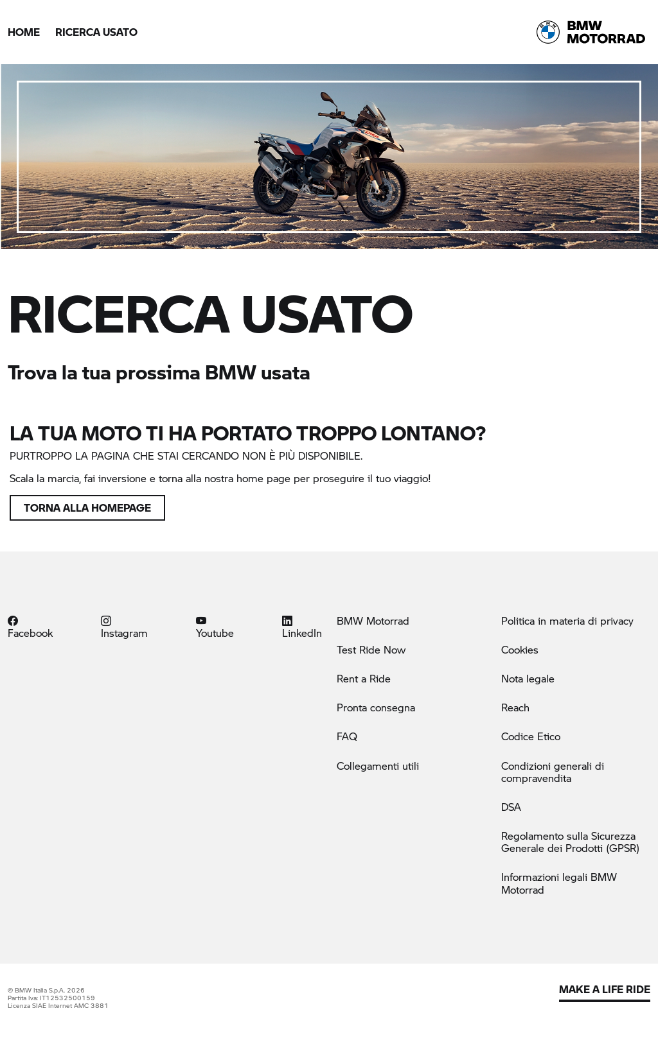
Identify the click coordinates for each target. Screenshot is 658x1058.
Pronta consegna (376, 707)
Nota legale (528, 678)
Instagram (124, 626)
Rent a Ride (364, 678)
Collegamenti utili (378, 765)
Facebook (30, 626)
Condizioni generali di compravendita (552, 772)
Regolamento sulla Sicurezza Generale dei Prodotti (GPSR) (570, 841)
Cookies (519, 649)
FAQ (347, 736)
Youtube (215, 626)
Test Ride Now (371, 649)
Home (24, 32)
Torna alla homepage (87, 507)
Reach (515, 707)
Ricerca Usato (96, 32)
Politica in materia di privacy (567, 620)
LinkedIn (302, 626)
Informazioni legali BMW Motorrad (559, 883)
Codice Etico (530, 736)
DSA (511, 806)
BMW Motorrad (373, 620)
